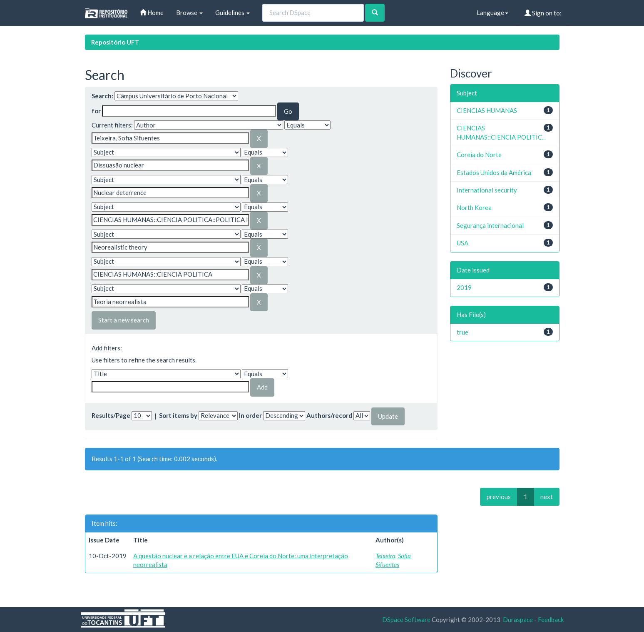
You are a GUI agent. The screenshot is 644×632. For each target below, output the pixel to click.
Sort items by (178, 415)
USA (462, 243)
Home (152, 12)
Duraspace (518, 619)
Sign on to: (543, 13)
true (462, 332)
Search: (102, 96)
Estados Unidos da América (494, 172)
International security (487, 190)
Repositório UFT (115, 42)
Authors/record (329, 415)
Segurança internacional (490, 225)
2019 (464, 287)
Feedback (551, 619)
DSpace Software (406, 619)
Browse (189, 12)
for (96, 111)
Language (492, 12)
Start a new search (123, 320)
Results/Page (111, 415)
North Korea (474, 207)
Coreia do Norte (479, 154)
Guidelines (232, 12)
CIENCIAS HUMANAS (487, 110)
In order (250, 415)
